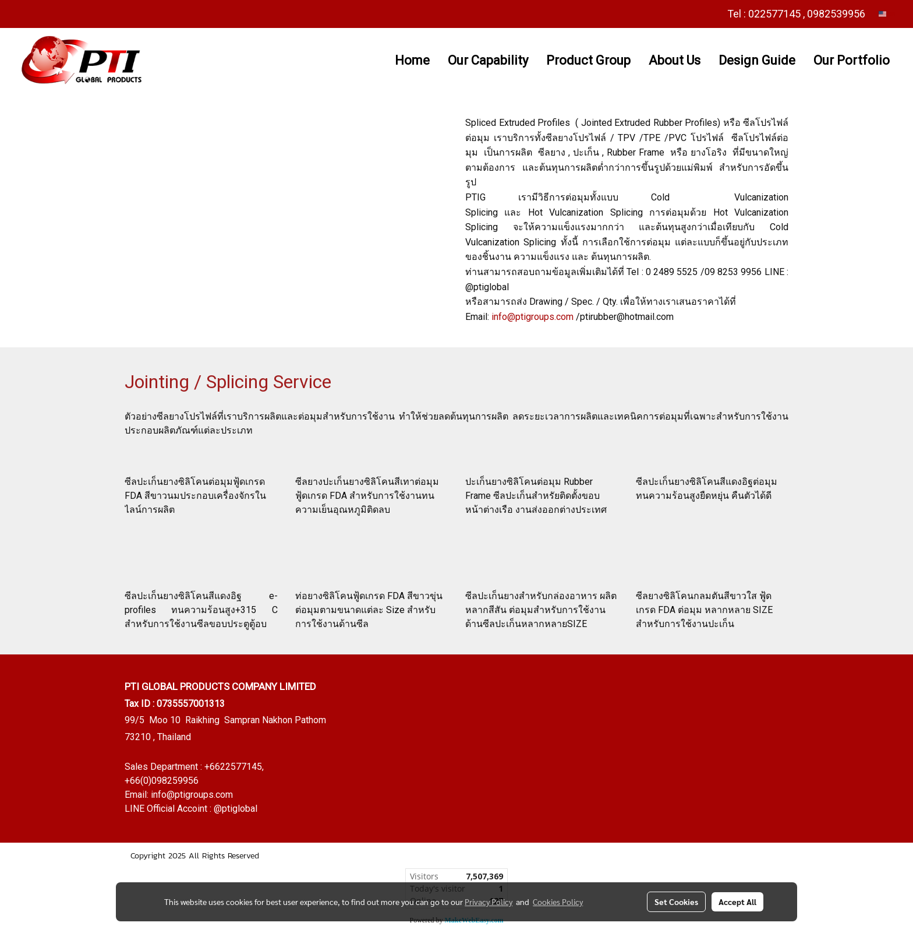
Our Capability (488, 60)
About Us (674, 60)
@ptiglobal (235, 808)
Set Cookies (676, 901)
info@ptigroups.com (532, 316)
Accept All (737, 901)
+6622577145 (233, 766)
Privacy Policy (488, 901)
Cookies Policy (558, 901)
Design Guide (757, 60)
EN (887, 13)
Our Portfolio (851, 60)
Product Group (588, 60)
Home (412, 60)
